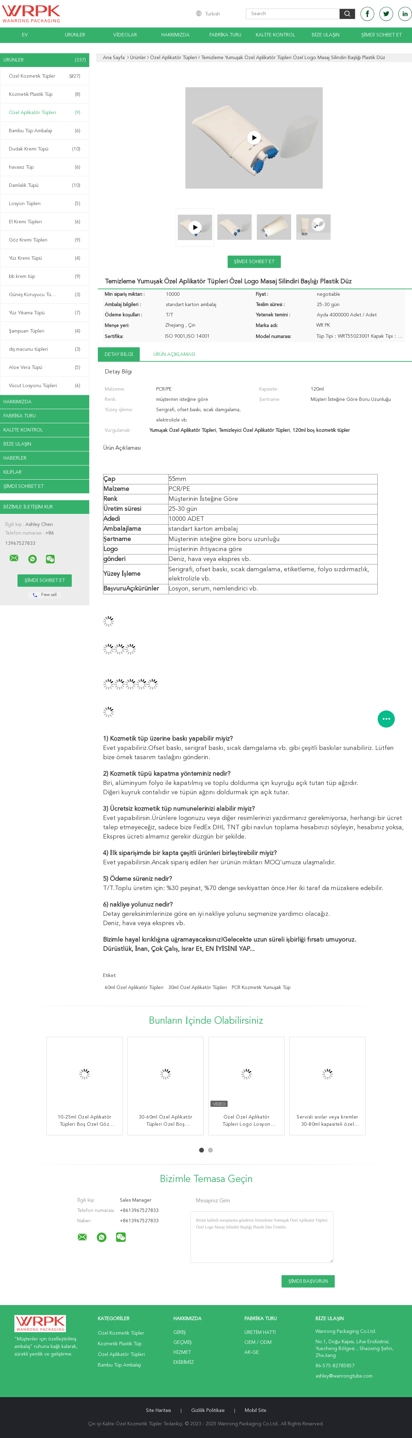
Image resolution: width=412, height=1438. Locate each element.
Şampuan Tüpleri (44, 331)
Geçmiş (182, 1342)
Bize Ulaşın (326, 35)
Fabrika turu (225, 35)
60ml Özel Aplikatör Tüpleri (134, 987)
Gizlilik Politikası (208, 1410)
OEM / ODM (258, 1342)
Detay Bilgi (119, 354)
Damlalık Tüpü (44, 185)
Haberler (14, 458)
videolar (125, 35)
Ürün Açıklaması (174, 354)
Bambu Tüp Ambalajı (44, 130)
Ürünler (75, 35)
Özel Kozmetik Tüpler (44, 76)
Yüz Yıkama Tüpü (44, 313)
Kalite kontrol (275, 35)
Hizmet (182, 1352)
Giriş (179, 1332)
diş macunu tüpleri (44, 349)
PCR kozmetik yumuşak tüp (261, 987)
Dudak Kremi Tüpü (44, 149)
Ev (25, 35)
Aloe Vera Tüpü (44, 367)
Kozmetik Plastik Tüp (44, 94)
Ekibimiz (183, 1362)
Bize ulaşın (17, 444)
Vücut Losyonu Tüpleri (44, 385)
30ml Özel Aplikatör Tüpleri (197, 987)
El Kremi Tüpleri (44, 221)
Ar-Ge (251, 1352)
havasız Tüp (44, 167)
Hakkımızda (175, 35)
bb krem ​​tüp (44, 276)
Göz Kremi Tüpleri (44, 240)
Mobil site (255, 1410)
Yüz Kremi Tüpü (44, 258)
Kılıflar (12, 472)
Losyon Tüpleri (44, 203)
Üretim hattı (260, 1332)
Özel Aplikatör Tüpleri (44, 112)
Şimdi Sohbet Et (381, 35)
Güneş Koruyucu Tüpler (44, 294)
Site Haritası (158, 1410)
